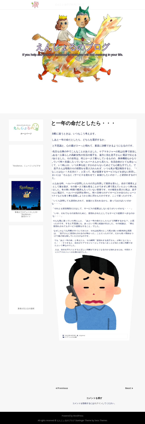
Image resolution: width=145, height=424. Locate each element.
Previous (62, 388)
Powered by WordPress (72, 415)
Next (128, 388)
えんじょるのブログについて (69, 4)
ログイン (98, 403)
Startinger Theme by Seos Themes (91, 420)
